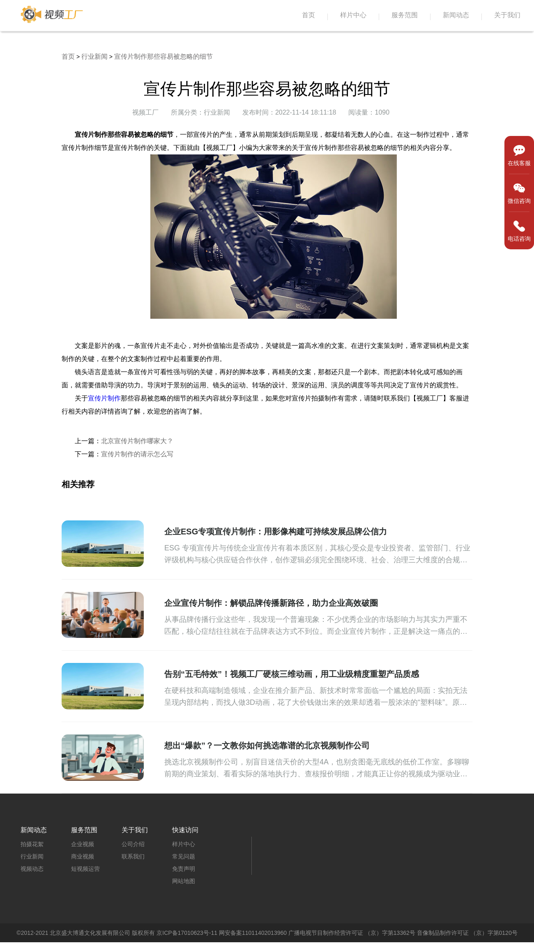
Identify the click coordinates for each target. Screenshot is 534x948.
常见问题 (183, 856)
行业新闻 (94, 56)
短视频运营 (85, 868)
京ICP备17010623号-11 (187, 933)
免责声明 (183, 868)
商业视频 (82, 856)
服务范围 (404, 15)
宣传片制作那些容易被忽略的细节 (163, 56)
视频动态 (32, 868)
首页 (308, 15)
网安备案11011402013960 (253, 933)
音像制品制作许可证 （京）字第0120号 (467, 933)
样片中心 (353, 15)
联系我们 (133, 856)
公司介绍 (133, 844)
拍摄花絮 (32, 844)
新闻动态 (456, 15)
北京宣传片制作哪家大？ (137, 440)
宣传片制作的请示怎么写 (137, 454)
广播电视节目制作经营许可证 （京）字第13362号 (351, 933)
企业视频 (82, 844)
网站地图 (183, 881)
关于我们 (507, 15)
